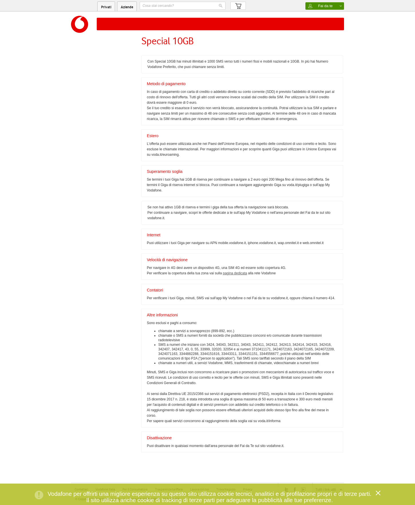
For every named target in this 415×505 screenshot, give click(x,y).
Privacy (247, 489)
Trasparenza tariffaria (169, 489)
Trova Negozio (226, 489)
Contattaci (81, 489)
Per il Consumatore (135, 489)
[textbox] (183, 6)
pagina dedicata (235, 273)
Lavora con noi (199, 489)
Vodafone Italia (105, 489)
